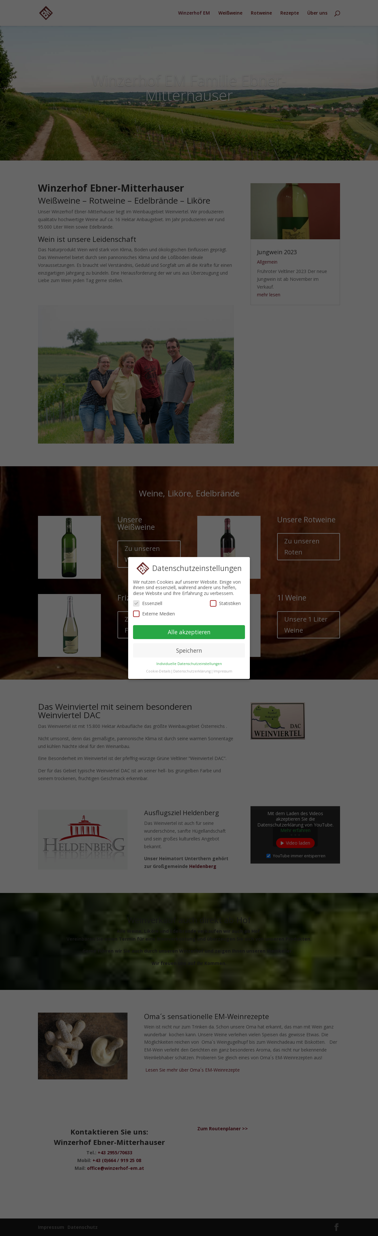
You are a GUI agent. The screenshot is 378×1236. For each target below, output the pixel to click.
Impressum (222, 669)
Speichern (189, 648)
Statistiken (225, 601)
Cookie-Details (158, 669)
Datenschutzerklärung (192, 669)
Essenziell (147, 601)
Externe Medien (154, 611)
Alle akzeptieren (189, 629)
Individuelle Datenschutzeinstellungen (189, 661)
